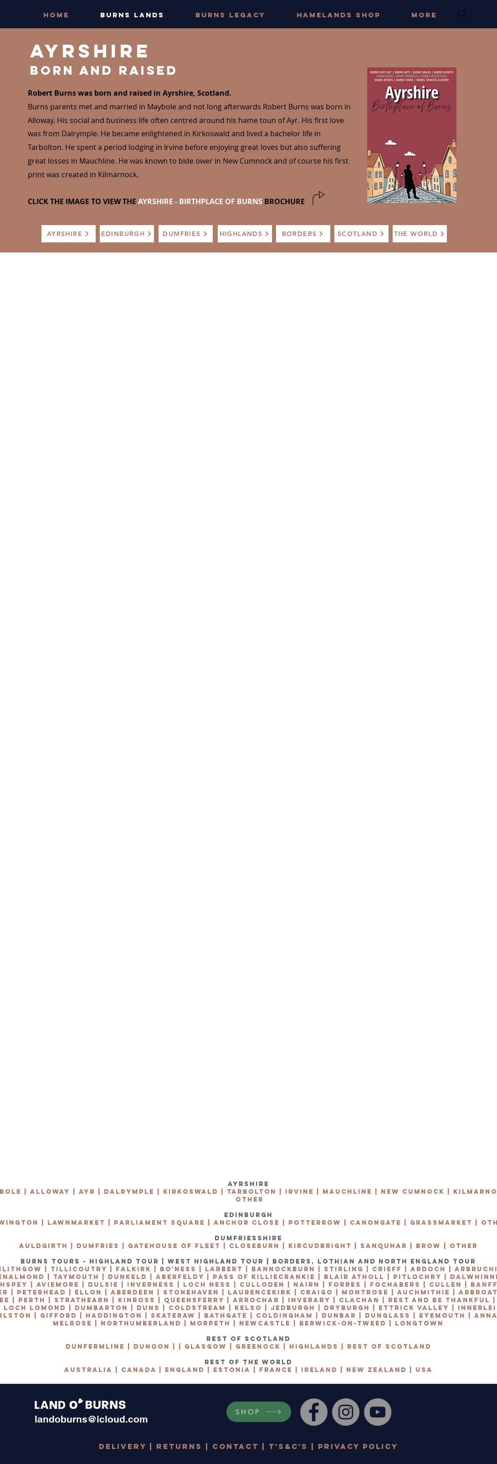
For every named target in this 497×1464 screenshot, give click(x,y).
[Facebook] (314, 1412)
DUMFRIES (98, 1246)
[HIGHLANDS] (244, 234)
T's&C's (288, 1446)
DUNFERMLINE (95, 1347)
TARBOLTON (252, 1192)
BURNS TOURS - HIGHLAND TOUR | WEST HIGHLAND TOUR (142, 1261)
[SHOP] (258, 1412)
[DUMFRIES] (185, 234)
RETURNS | (184, 1446)
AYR (87, 1192)
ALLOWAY (50, 1192)
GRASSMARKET (441, 1223)
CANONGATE (375, 1223)
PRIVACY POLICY (358, 1446)
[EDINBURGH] (126, 234)
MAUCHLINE (347, 1192)
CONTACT (235, 1446)
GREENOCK (258, 1347)
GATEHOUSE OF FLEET (174, 1246)
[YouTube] (377, 1412)
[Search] (462, 14)
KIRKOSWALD (190, 1192)
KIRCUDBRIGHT (320, 1246)
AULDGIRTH (43, 1246)
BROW (428, 1246)
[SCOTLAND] (361, 234)
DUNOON (151, 1347)
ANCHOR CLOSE (247, 1223)
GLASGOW (205, 1347)
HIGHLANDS (313, 1347)
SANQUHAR (383, 1246)
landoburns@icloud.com (91, 1419)
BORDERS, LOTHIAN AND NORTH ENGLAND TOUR (374, 1261)
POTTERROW (314, 1223)
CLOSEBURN (254, 1246)
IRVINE (299, 1192)
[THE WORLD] (419, 234)
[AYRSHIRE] (68, 234)
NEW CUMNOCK (413, 1192)
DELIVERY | (127, 1446)
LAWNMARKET (76, 1223)
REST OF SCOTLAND (389, 1347)
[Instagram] (345, 1412)
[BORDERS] (303, 234)
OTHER (250, 1199)
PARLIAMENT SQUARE (159, 1223)
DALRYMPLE (129, 1192)
